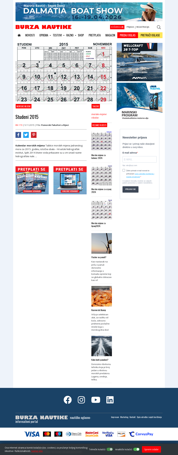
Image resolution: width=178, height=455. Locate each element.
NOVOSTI (30, 35)
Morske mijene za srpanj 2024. (101, 190)
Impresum (115, 417)
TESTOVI (57, 35)
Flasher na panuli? (98, 257)
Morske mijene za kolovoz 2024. (98, 156)
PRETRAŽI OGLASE (150, 35)
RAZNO (70, 35)
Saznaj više (37, 450)
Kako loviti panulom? (99, 359)
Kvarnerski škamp (98, 310)
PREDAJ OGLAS (127, 35)
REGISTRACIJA (142, 26)
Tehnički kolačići (97, 449)
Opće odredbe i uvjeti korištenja (149, 417)
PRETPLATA (95, 35)
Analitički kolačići (123, 449)
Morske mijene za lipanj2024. (98, 224)
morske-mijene (99, 114)
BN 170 (18, 125)
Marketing (124, 417)
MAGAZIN (110, 35)
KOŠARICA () (117, 26)
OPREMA (43, 35)
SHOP (81, 35)
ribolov (95, 117)
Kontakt (133, 417)
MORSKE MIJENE (23, 106)
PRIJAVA (130, 26)
